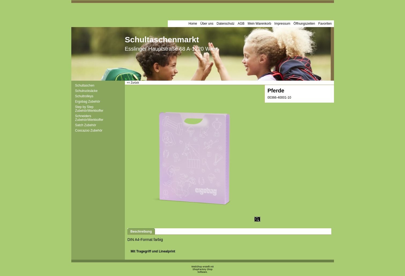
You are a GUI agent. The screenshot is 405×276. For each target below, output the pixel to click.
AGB (241, 23)
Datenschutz (226, 23)
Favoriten (325, 23)
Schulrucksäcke (86, 91)
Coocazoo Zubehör (88, 130)
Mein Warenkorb (259, 23)
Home (192, 23)
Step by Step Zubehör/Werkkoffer (89, 109)
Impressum (282, 23)
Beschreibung (141, 231)
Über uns (206, 23)
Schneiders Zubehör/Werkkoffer (89, 118)
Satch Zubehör (85, 125)
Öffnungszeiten (304, 23)
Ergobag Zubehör (87, 101)
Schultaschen (84, 85)
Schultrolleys (84, 96)
